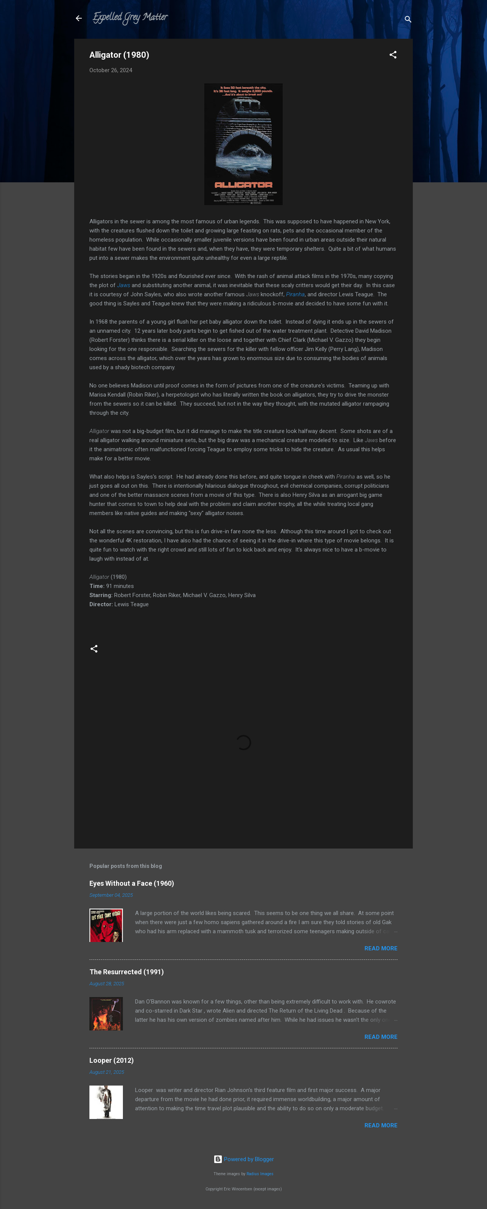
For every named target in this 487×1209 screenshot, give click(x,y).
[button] (393, 56)
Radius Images (260, 1173)
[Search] (408, 20)
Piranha (295, 294)
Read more (381, 948)
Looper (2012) (111, 1060)
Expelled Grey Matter (129, 18)
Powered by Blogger (243, 1159)
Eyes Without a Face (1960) (131, 883)
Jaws (123, 285)
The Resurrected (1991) (126, 972)
